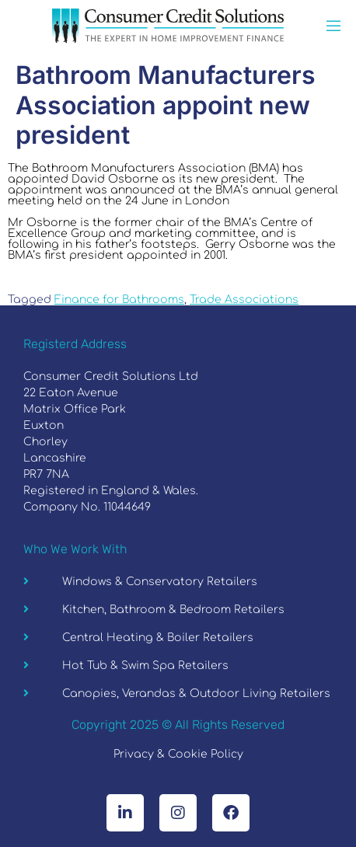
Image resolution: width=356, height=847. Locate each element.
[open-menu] (333, 27)
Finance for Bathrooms (119, 299)
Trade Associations (244, 299)
